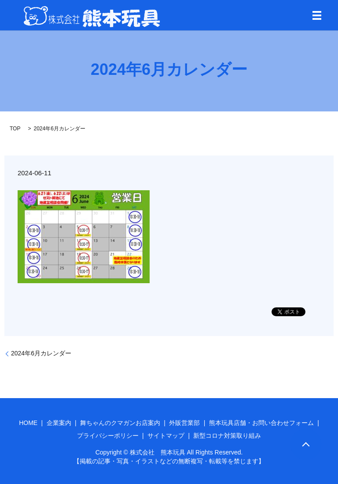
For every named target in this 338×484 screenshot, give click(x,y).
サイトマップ (165, 435)
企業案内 (59, 422)
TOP (15, 129)
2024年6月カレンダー (41, 353)
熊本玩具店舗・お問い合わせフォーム (261, 422)
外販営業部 (184, 422)
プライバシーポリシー (108, 435)
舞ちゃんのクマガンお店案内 (120, 422)
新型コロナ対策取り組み (227, 435)
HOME (28, 422)
